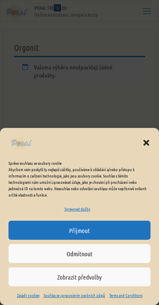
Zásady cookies (28, 295)
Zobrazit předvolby (79, 277)
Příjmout (79, 230)
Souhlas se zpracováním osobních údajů (74, 295)
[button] (146, 143)
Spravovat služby (77, 208)
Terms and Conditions (125, 295)
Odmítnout (79, 254)
